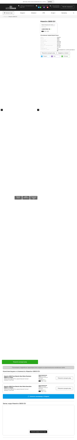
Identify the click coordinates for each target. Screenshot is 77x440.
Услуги (22, 13)
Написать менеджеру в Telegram (39, 396)
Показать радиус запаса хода (38, 431)
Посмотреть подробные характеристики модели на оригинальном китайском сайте (38, 367)
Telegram (44, 56)
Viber (53, 56)
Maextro (6, 16)
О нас (52, 13)
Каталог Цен (9, 13)
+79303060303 (55, 7)
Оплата (33, 13)
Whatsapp (64, 56)
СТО (44, 13)
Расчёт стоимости (67, 6)
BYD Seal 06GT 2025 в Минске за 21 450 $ (34, 1)
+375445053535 (55, 5)
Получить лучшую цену (20, 362)
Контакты (64, 13)
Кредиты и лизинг (63, 53)
